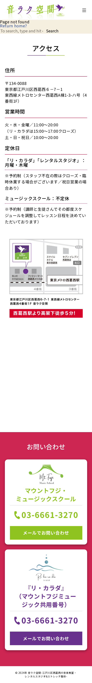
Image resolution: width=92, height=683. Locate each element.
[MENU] (84, 10)
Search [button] (52, 30)
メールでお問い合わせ (46, 532)
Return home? (13, 25)
